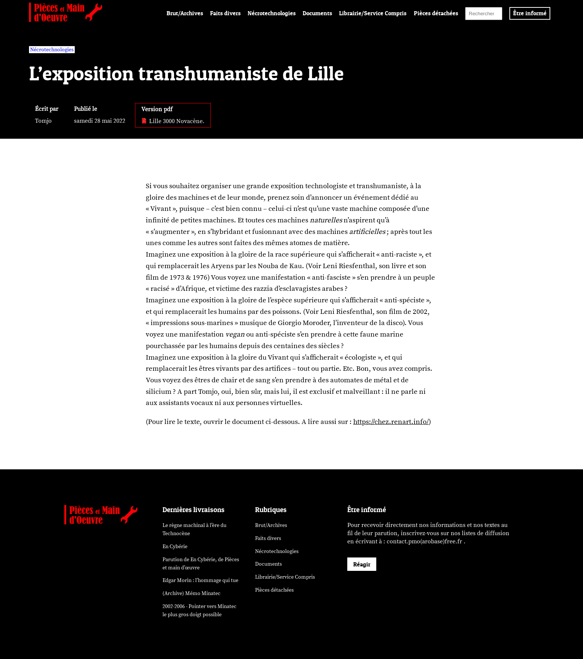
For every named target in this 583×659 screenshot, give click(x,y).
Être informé (530, 13)
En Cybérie (174, 546)
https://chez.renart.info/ (391, 422)
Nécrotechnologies (272, 13)
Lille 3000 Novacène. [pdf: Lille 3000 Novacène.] (172, 121)
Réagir (361, 564)
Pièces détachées (436, 13)
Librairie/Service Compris (372, 13)
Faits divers (225, 13)
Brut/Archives (185, 13)
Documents (317, 13)
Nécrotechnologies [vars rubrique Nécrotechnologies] (52, 49)
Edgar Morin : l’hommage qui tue (200, 580)
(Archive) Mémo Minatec (191, 593)
